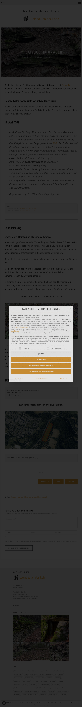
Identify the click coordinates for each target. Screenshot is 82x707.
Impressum (63, 340)
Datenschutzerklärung (21, 288)
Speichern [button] (41, 315)
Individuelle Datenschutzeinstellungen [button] (41, 333)
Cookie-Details (19, 340)
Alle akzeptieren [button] (41, 321)
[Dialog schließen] (70, 270)
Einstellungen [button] (15, 292)
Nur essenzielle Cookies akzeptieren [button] (41, 327)
